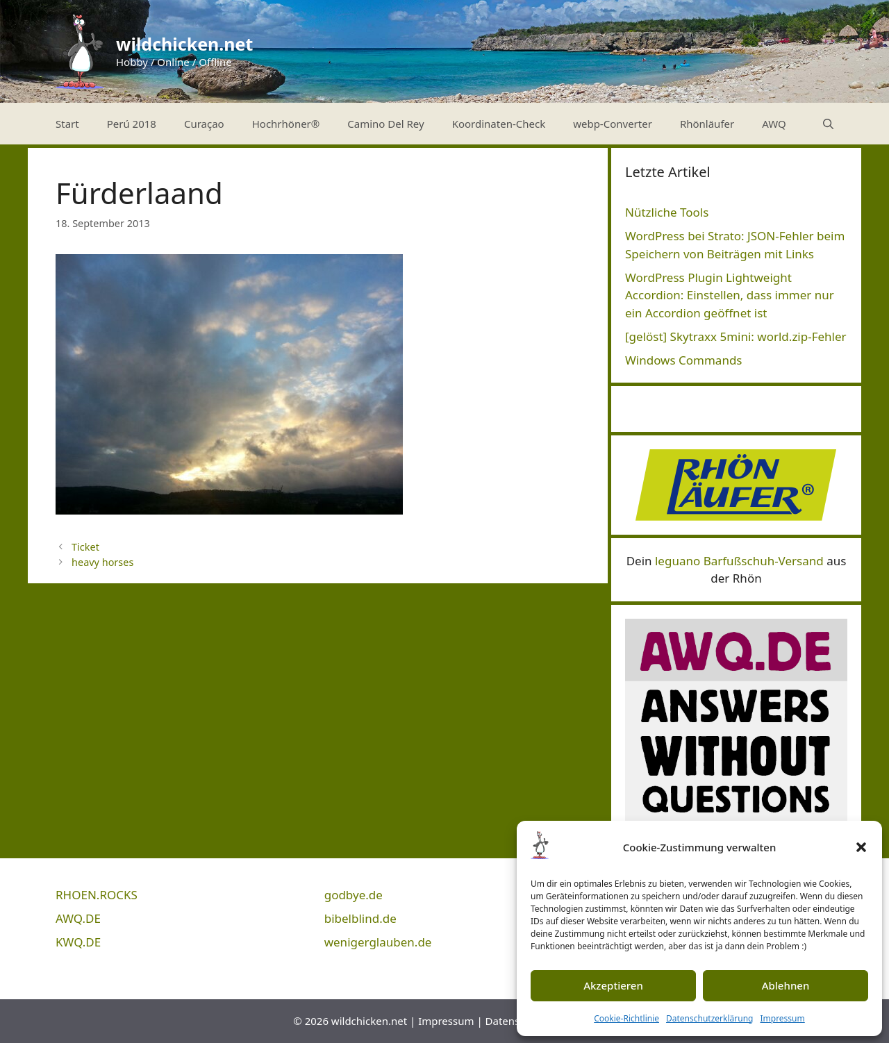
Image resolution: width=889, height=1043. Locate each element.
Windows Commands (683, 360)
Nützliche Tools (666, 212)
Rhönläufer (707, 124)
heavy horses (102, 562)
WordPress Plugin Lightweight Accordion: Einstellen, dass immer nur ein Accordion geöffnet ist (729, 295)
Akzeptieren (613, 985)
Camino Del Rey (385, 124)
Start (67, 124)
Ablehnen (786, 985)
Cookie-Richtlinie (626, 1018)
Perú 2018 (131, 124)
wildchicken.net (184, 44)
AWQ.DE (78, 918)
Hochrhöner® (286, 124)
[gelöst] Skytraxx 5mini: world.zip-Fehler (736, 336)
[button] (861, 847)
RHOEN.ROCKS (97, 895)
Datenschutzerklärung (709, 1018)
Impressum (782, 1018)
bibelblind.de (360, 918)
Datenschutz (516, 1021)
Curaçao (204, 124)
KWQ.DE (78, 942)
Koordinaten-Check (499, 124)
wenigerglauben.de (378, 942)
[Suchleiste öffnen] (828, 123)
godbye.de (353, 895)
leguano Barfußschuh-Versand (739, 561)
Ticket (85, 546)
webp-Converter (612, 124)
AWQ (774, 124)
